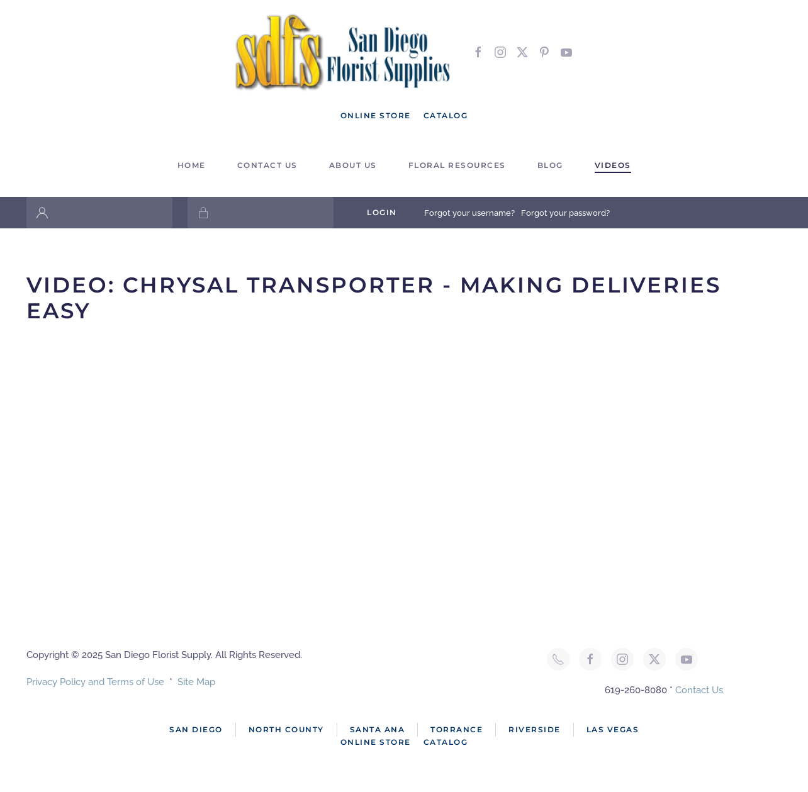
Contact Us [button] (267, 165)
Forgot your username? (469, 213)
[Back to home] (344, 52)
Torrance (456, 729)
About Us (353, 165)
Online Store (375, 115)
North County (286, 729)
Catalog (446, 115)
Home (191, 165)
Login (382, 212)
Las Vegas (612, 729)
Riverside (534, 729)
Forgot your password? (565, 213)
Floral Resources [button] (457, 165)
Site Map (196, 682)
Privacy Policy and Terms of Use (95, 682)
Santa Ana (377, 729)
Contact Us (699, 690)
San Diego (196, 729)
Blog (550, 165)
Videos (613, 165)
